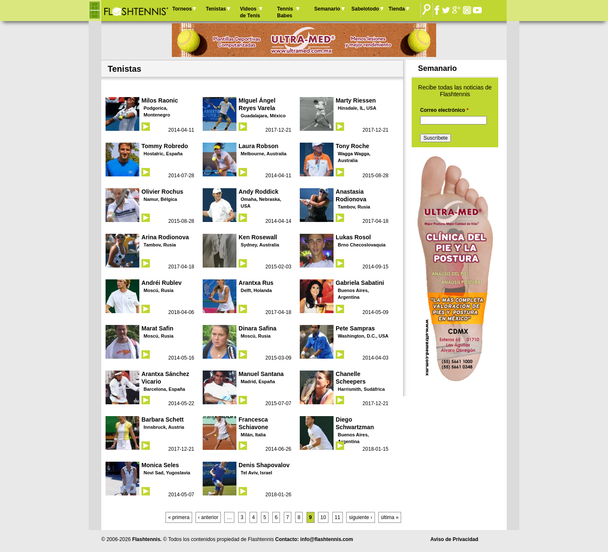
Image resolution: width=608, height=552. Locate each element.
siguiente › (360, 517)
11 (337, 517)
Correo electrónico (444, 110)
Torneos (182, 9)
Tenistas (216, 9)
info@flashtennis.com (326, 539)
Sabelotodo (365, 9)
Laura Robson (258, 146)
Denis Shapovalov (264, 465)
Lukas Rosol (353, 237)
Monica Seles (160, 465)
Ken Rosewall (258, 237)
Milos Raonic (159, 100)
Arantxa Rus (256, 282)
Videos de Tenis (250, 12)
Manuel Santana (261, 374)
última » (390, 517)
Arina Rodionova (165, 237)
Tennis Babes (285, 12)
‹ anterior (208, 517)
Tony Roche (352, 146)
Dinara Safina (258, 328)
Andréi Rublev (161, 282)
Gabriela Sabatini (360, 282)
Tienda (396, 9)
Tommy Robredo (164, 146)
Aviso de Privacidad (454, 539)
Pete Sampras (355, 328)
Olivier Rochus (162, 191)
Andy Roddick (258, 191)
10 (323, 517)
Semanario (327, 9)
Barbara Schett (162, 419)
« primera (179, 517)
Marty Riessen (356, 100)
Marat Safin (157, 328)
